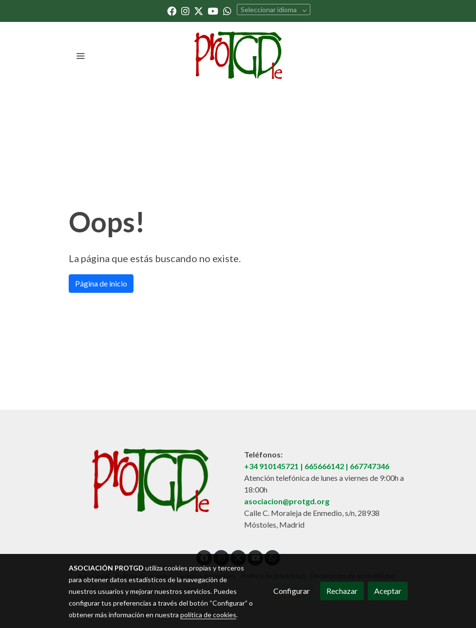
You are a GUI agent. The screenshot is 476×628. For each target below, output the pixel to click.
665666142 (324, 466)
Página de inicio (101, 283)
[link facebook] (171, 10)
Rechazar (342, 590)
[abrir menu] (80, 55)
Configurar (291, 590)
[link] (238, 55)
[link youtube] (213, 10)
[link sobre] (150, 480)
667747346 (369, 466)
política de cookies (208, 614)
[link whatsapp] (227, 10)
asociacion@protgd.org (286, 501)
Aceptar (387, 590)
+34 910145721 (271, 466)
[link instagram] (185, 10)
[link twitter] (198, 10)
